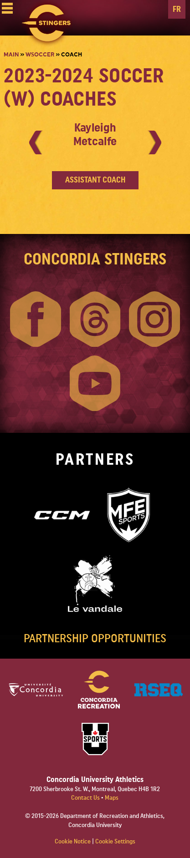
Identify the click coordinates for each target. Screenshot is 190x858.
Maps (111, 798)
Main (11, 54)
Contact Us (86, 798)
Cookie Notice (73, 841)
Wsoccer (40, 54)
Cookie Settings (115, 841)
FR (177, 9)
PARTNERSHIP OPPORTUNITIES (95, 639)
